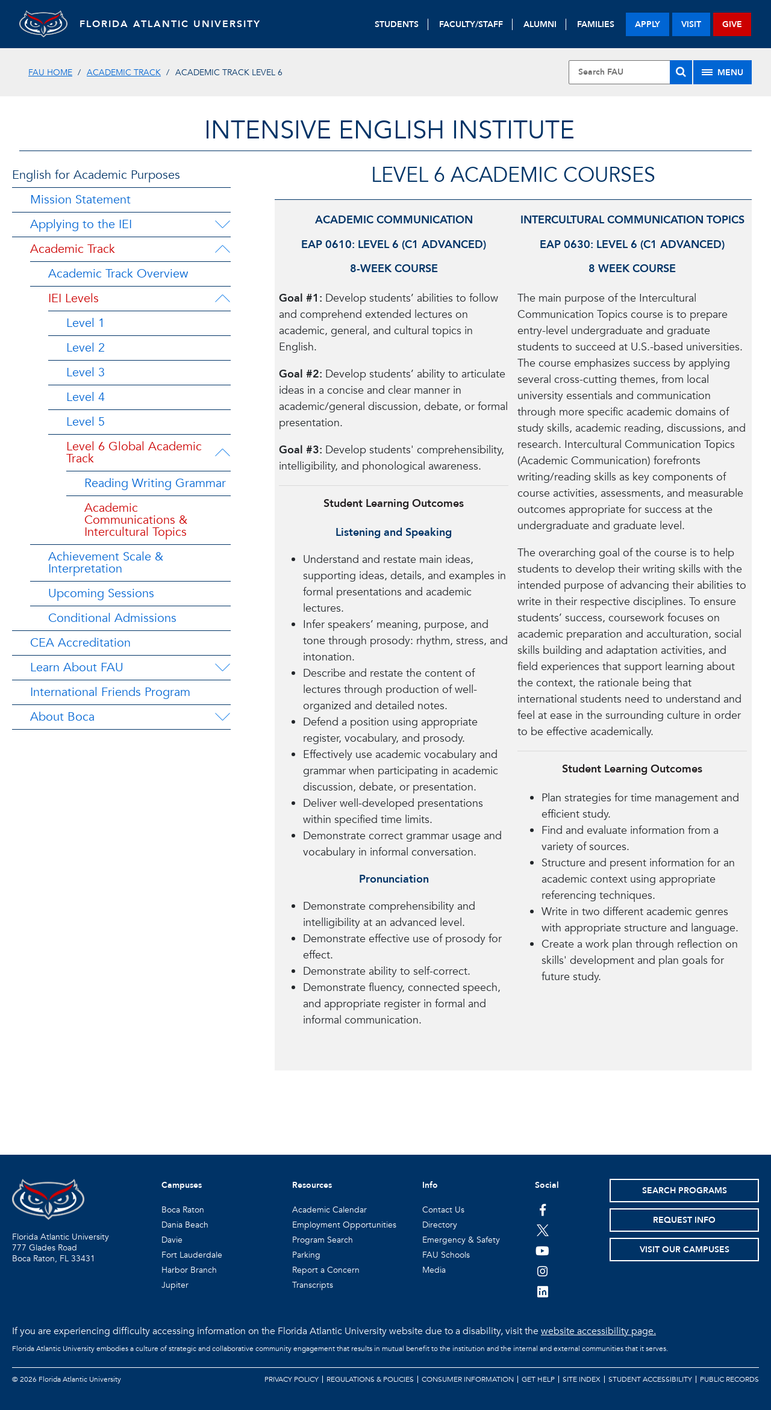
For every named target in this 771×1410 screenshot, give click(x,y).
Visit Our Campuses (684, 1249)
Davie (172, 1240)
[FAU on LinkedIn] (542, 1291)
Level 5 (85, 422)
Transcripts (312, 1285)
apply (647, 24)
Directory (439, 1225)
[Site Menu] (722, 72)
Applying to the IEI (81, 224)
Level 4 (85, 397)
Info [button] (430, 1185)
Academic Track (124, 72)
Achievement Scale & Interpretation (105, 562)
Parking (306, 1255)
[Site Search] (630, 72)
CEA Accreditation (80, 643)
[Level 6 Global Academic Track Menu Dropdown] (223, 453)
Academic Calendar (329, 1210)
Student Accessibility (650, 1379)
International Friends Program (110, 692)
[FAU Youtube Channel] (542, 1250)
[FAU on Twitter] (542, 1230)
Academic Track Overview (118, 274)
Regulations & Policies (370, 1379)
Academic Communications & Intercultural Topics (135, 520)
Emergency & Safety (461, 1240)
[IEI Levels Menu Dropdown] (222, 299)
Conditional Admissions (112, 618)
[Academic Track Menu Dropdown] (222, 249)
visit (691, 24)
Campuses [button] (181, 1185)
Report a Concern (326, 1270)
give (732, 24)
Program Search (322, 1240)
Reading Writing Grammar (155, 483)
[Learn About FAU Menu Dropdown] (222, 668)
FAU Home (50, 72)
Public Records (729, 1379)
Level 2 (85, 348)
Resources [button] (312, 1185)
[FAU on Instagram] (542, 1271)
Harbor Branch (189, 1270)
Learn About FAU (76, 667)
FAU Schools (446, 1255)
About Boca (62, 717)
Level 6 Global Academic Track (134, 452)
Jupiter (175, 1285)
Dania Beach (184, 1225)
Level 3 (85, 372)
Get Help (538, 1379)
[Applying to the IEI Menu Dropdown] (222, 225)
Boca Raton (182, 1210)
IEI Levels (73, 298)
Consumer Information (468, 1379)
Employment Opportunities (344, 1225)
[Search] (681, 72)
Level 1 (85, 323)
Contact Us (443, 1210)
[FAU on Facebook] (542, 1209)
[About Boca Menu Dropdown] (222, 717)
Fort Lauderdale (191, 1255)
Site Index (582, 1379)
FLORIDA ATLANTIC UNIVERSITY (170, 24)
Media (434, 1270)
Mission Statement (80, 199)
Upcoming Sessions (101, 593)
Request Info (684, 1220)
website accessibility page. (598, 1331)
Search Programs (684, 1190)
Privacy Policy (291, 1379)
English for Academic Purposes (96, 175)
